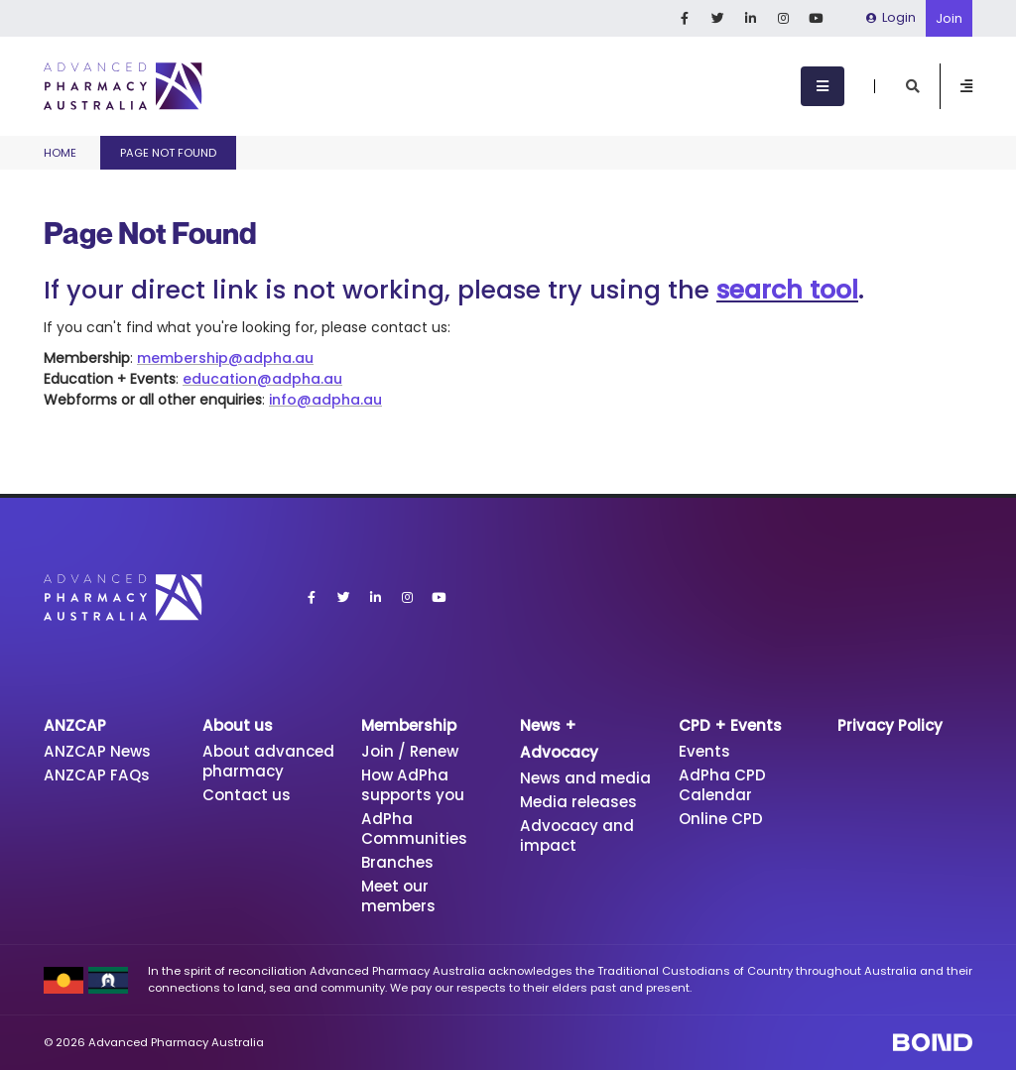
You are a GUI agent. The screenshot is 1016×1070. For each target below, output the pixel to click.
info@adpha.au (325, 400)
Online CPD (721, 818)
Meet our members (398, 896)
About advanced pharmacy (268, 761)
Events (704, 751)
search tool (787, 290)
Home (60, 153)
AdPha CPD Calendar (722, 785)
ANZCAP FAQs (97, 775)
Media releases (578, 801)
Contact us (246, 794)
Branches (397, 862)
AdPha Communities (414, 828)
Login (891, 17)
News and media (585, 778)
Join (949, 18)
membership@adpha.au (225, 358)
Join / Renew (409, 751)
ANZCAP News (97, 751)
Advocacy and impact (577, 835)
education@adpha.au (262, 379)
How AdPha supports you (412, 785)
